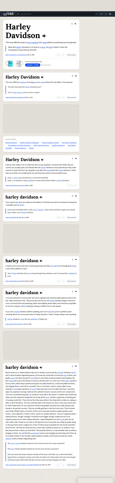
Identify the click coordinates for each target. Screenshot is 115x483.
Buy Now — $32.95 (32, 65)
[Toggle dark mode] (106, 14)
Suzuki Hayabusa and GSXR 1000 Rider (28, 465)
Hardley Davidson (58, 145)
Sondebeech (20, 97)
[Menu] (110, 14)
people (48, 170)
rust (52, 266)
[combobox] (57, 14)
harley (67, 381)
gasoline (34, 42)
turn (29, 42)
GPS (34, 210)
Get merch (71, 55)
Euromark (19, 281)
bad (50, 47)
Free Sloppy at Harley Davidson (19, 145)
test (32, 378)
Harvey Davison (20, 148)
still (29, 180)
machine (23, 82)
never (12, 378)
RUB (21, 205)
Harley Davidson (10, 55)
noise (44, 42)
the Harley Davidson (69, 142)
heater (40, 210)
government (35, 433)
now (22, 319)
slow (15, 92)
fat (25, 306)
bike (16, 202)
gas (35, 82)
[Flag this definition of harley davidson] (75, 196)
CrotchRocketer (22, 55)
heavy (19, 92)
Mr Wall (19, 217)
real (63, 419)
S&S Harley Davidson (41, 145)
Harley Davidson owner (50, 142)
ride (15, 389)
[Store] (101, 14)
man (12, 443)
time (74, 266)
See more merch (46, 65)
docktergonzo (21, 186)
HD (30, 394)
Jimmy (15, 178)
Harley (18, 47)
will (55, 266)
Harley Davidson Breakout (29, 142)
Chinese (8, 438)
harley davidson (11, 142)
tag (64, 375)
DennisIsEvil (20, 324)
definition (34, 319)
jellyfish (72, 273)
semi (43, 47)
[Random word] (96, 14)
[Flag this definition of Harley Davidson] (75, 23)
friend (60, 372)
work (73, 372)
